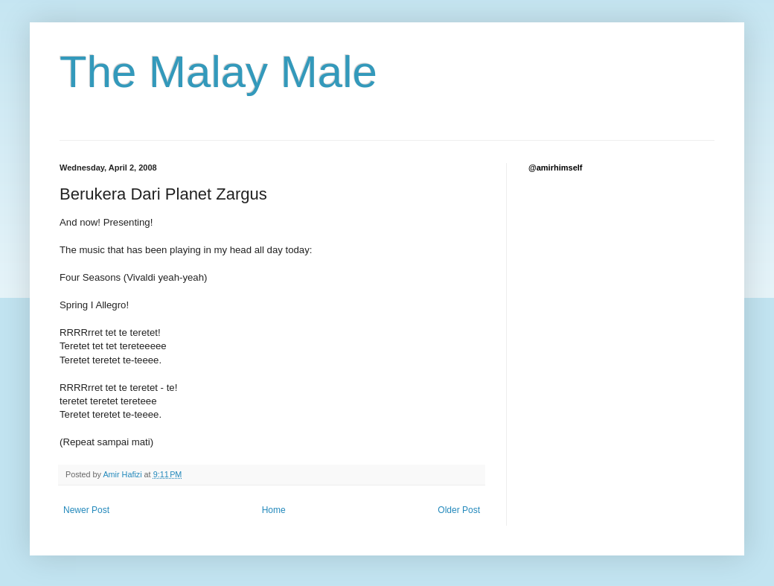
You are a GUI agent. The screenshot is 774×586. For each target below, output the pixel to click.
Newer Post (86, 510)
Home (274, 510)
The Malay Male (218, 72)
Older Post (459, 510)
